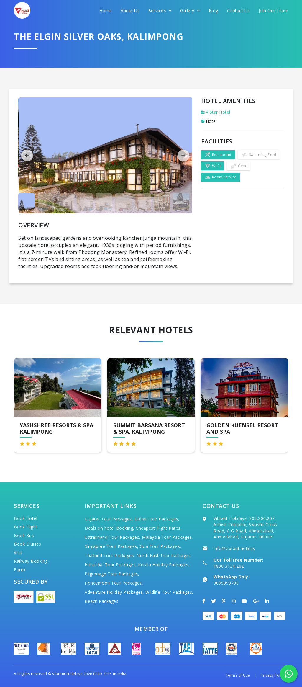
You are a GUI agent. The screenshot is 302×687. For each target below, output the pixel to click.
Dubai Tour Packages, (157, 519)
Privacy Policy (273, 675)
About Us (130, 10)
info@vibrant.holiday (234, 548)
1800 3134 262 (229, 566)
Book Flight (25, 527)
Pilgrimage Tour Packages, (112, 574)
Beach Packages (101, 601)
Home (105, 10)
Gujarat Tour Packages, (109, 519)
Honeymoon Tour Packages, (114, 583)
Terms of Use (238, 675)
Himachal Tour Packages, (111, 564)
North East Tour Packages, (164, 555)
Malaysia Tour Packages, (167, 537)
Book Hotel (25, 518)
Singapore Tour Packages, (111, 546)
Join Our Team (273, 10)
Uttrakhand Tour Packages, (113, 537)
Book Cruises (27, 544)
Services (159, 10)
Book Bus (24, 535)
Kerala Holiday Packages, (164, 564)
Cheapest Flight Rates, (159, 528)
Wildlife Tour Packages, (169, 592)
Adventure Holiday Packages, (114, 592)
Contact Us (238, 10)
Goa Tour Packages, (160, 546)
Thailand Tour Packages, (110, 555)
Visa (18, 552)
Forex (20, 569)
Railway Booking (31, 561)
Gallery (190, 10)
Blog (213, 10)
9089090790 (226, 583)
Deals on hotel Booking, (109, 528)
